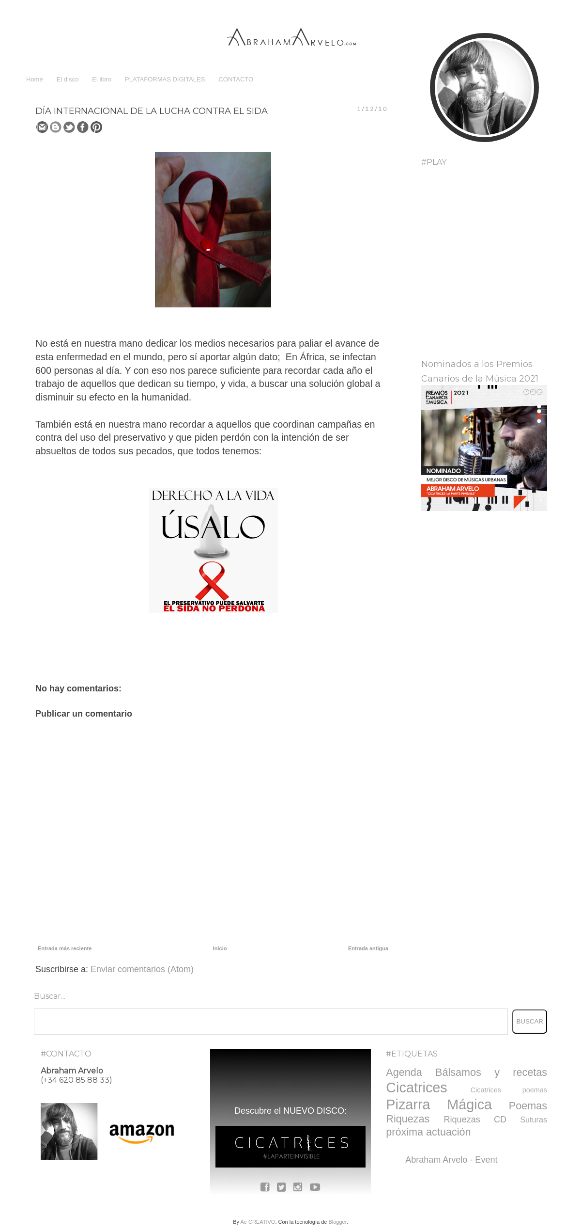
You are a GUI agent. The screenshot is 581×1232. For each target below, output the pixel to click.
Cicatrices (416, 1087)
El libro (101, 79)
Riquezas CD (475, 1119)
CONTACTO (235, 79)
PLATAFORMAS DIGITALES (165, 79)
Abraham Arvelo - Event (451, 1160)
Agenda (404, 1072)
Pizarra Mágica (439, 1104)
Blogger (337, 1222)
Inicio (220, 948)
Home (34, 79)
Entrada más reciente (65, 948)
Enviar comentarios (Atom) (142, 969)
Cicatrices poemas (509, 1090)
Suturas (533, 1119)
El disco (68, 79)
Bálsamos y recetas (491, 1072)
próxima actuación (428, 1132)
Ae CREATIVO (257, 1222)
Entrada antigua (368, 948)
